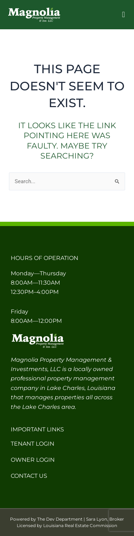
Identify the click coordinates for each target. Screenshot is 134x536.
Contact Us (29, 475)
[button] (123, 15)
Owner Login (33, 459)
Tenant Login (32, 443)
